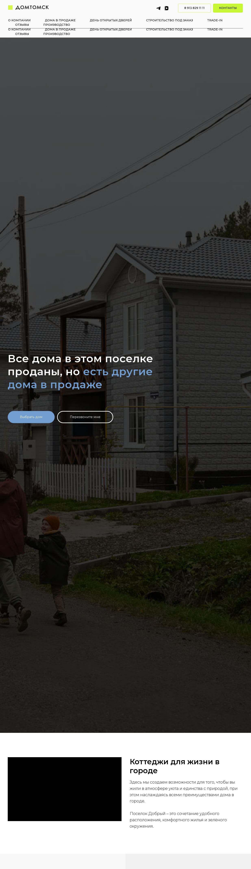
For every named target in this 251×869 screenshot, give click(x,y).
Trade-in (215, 29)
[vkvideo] (166, 17)
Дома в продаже (60, 29)
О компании (19, 29)
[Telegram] (158, 17)
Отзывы (22, 34)
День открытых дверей (111, 29)
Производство (56, 34)
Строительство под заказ (169, 29)
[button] (85, 417)
